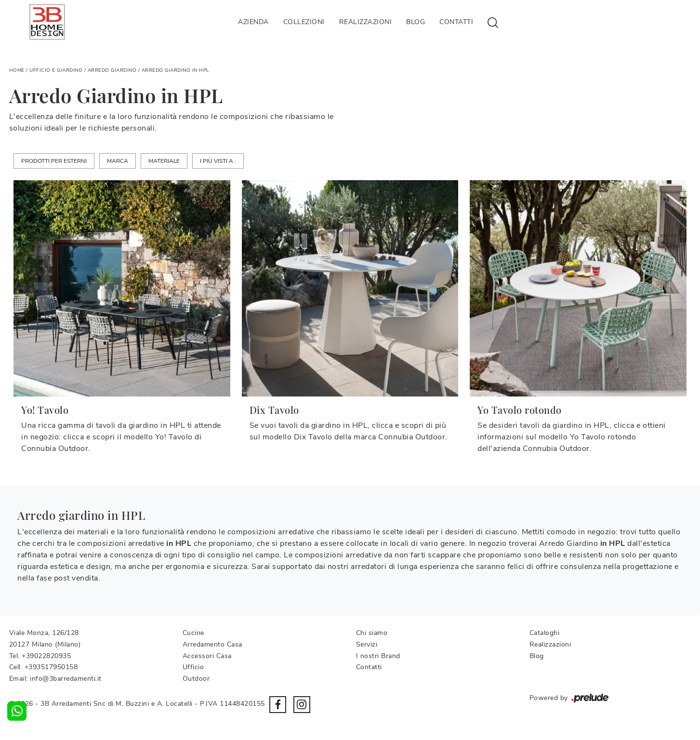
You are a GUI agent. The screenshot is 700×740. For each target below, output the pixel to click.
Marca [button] (117, 161)
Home (17, 70)
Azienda (253, 21)
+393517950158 (51, 667)
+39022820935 (46, 656)
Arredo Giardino (112, 70)
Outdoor (196, 678)
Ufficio (193, 667)
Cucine (193, 632)
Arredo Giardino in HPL (175, 70)
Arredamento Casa (212, 644)
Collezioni (304, 21)
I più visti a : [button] (218, 161)
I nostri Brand (378, 656)
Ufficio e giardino (55, 70)
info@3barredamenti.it (66, 678)
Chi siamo (372, 632)
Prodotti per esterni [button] (54, 161)
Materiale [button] (164, 161)
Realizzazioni (365, 21)
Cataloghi (544, 632)
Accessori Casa (207, 656)
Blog (415, 21)
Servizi (367, 644)
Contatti (456, 21)
